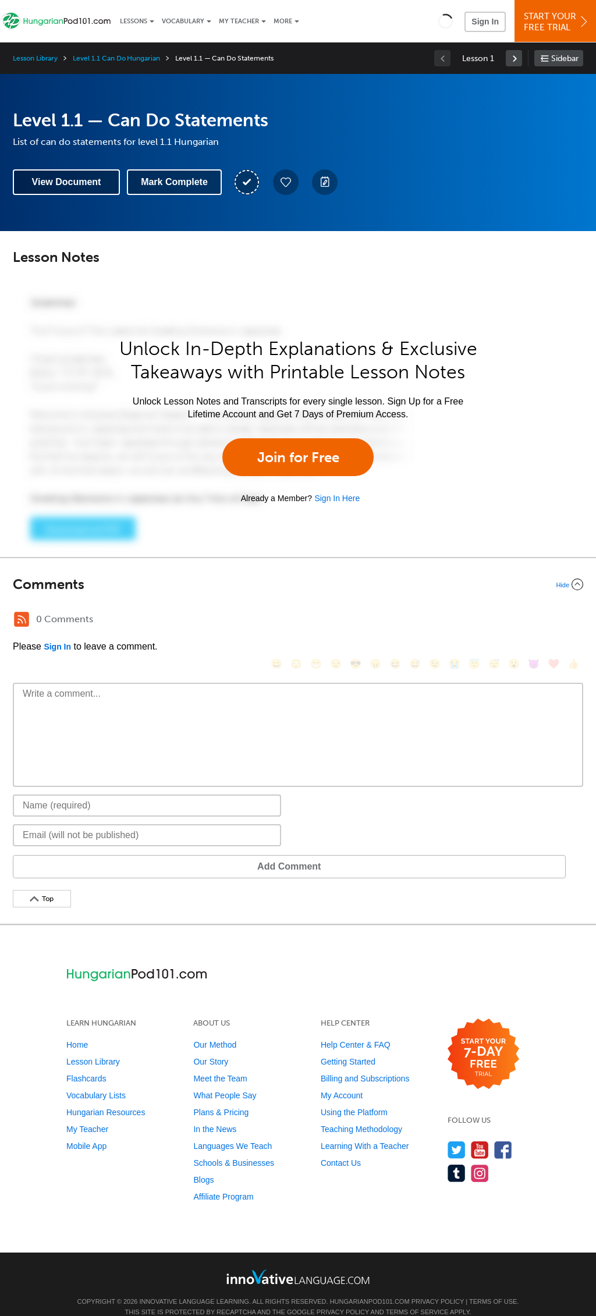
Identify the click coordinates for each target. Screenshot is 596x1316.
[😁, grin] (316, 621)
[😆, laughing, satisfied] (395, 621)
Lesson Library (35, 58)
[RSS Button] (21, 619)
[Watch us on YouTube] (480, 1132)
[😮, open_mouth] (514, 621)
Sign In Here (337, 498)
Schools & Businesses (233, 1145)
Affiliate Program (223, 1179)
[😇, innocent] (474, 621)
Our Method (214, 1027)
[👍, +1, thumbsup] (573, 621)
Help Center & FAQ (356, 1027)
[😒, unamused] (336, 621)
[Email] (147, 818)
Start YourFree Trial (557, 22)
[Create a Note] (325, 182)
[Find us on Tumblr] (457, 1156)
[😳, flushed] (296, 621)
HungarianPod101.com (370, 1283)
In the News (214, 1111)
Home (77, 1027)
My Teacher (239, 21)
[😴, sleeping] (494, 621)
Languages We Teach (232, 1128)
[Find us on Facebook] (503, 1132)
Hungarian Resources (105, 1094)
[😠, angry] (375, 621)
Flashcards (86, 1061)
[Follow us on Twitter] (457, 1132)
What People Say (224, 1078)
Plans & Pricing (221, 1094)
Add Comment (73, 849)
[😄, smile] (276, 621)
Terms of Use (493, 1283)
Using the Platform (354, 1094)
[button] (445, 21)
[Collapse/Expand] (298, 584)
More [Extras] (283, 21)
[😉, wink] (435, 621)
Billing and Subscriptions (365, 1061)
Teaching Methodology (361, 1111)
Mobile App (86, 1128)
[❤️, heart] (553, 621)
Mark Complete (174, 182)
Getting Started (348, 1044)
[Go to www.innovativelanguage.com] (298, 1259)
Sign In (485, 21)
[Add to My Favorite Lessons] (286, 182)
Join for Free (298, 457)
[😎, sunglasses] (356, 621)
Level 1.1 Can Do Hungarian (116, 58)
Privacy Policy (437, 1283)
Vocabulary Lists (96, 1078)
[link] (514, 58)
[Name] (147, 788)
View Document (66, 182)
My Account (342, 1078)
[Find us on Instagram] (480, 1156)
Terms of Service (417, 1294)
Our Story (210, 1044)
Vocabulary (183, 21)
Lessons (133, 21)
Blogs (203, 1162)
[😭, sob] (454, 621)
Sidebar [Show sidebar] (565, 58)
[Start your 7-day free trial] (483, 1037)
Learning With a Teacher (365, 1128)
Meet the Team (220, 1061)
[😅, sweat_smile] (415, 621)
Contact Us (341, 1145)
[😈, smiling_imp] (534, 621)
